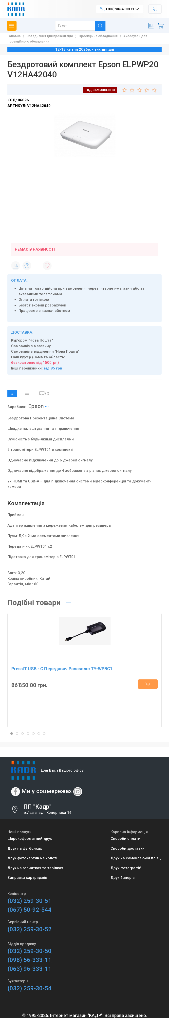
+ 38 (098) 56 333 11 (120, 9)
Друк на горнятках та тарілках (35, 868)
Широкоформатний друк (29, 838)
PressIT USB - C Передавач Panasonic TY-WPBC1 (62, 668)
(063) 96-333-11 (29, 968)
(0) (44, 393)
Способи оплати (125, 838)
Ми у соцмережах (46, 791)
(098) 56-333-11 (29, 959)
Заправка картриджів (27, 877)
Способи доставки (128, 848)
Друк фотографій (126, 868)
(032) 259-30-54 (29, 988)
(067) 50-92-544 (29, 909)
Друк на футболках (24, 848)
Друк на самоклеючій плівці (136, 858)
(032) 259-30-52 (29, 929)
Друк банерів (122, 877)
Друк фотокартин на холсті (32, 858)
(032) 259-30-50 (29, 951)
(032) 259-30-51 (29, 900)
